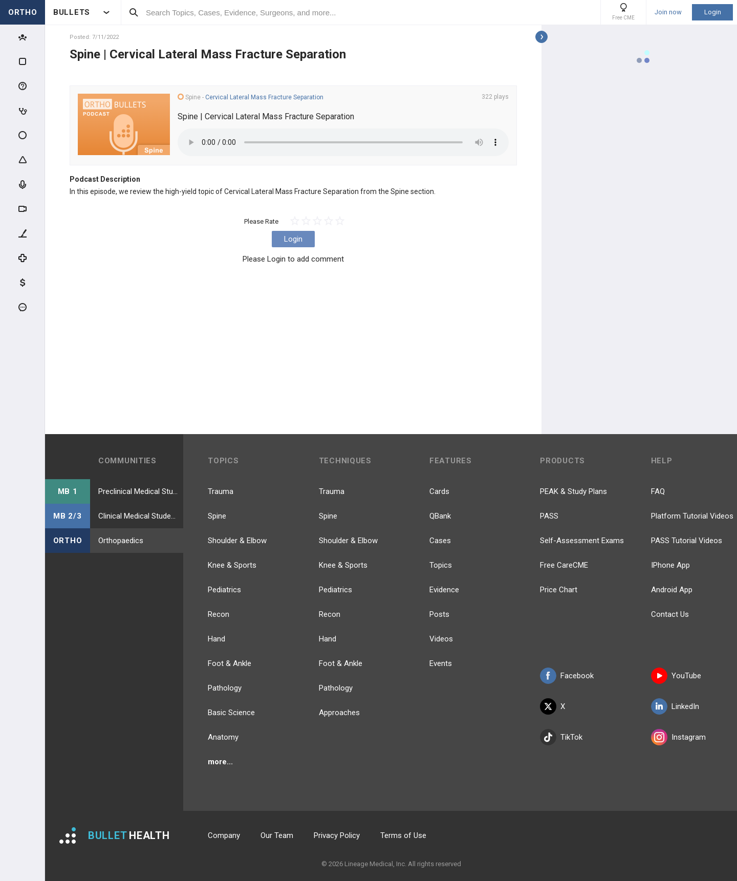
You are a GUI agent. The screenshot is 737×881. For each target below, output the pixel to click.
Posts (439, 614)
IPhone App (670, 565)
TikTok (561, 737)
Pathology (225, 688)
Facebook (567, 676)
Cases (440, 540)
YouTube (676, 676)
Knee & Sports (232, 565)
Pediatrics (224, 589)
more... (220, 761)
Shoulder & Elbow (237, 540)
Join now (668, 12)
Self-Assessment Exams (582, 540)
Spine (217, 516)
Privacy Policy (337, 835)
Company (224, 835)
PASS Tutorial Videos (686, 540)
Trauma (220, 491)
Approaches (339, 712)
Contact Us (670, 614)
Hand (216, 638)
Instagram (678, 737)
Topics (440, 565)
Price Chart (558, 589)
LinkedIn (675, 706)
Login (712, 12)
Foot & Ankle (229, 663)
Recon (218, 614)
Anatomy (223, 737)
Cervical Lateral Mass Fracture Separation (264, 97)
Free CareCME (564, 565)
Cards (439, 491)
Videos (441, 638)
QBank (440, 516)
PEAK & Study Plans (573, 491)
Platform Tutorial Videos (692, 516)
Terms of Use (403, 835)
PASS (549, 516)
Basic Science (231, 712)
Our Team (277, 835)
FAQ (658, 491)
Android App (671, 589)
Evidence (444, 589)
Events (440, 663)
